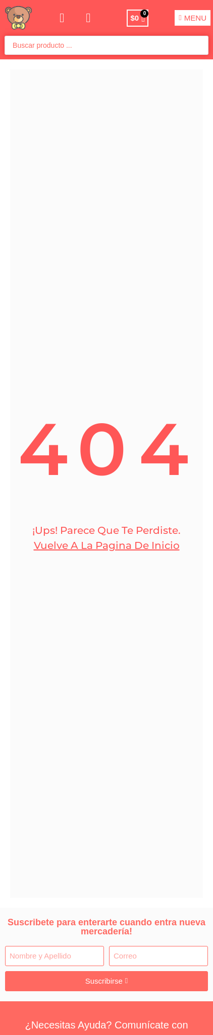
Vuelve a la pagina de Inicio (107, 545)
